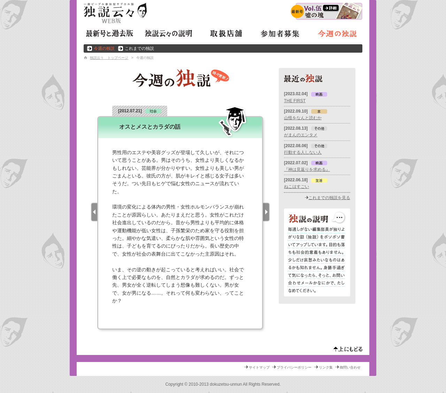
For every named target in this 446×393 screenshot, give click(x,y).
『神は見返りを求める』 (307, 169)
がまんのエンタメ (300, 135)
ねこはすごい (296, 186)
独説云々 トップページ (109, 58)
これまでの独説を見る (329, 197)
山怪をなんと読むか (303, 117)
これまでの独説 (139, 48)
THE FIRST (295, 100)
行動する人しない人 (303, 152)
